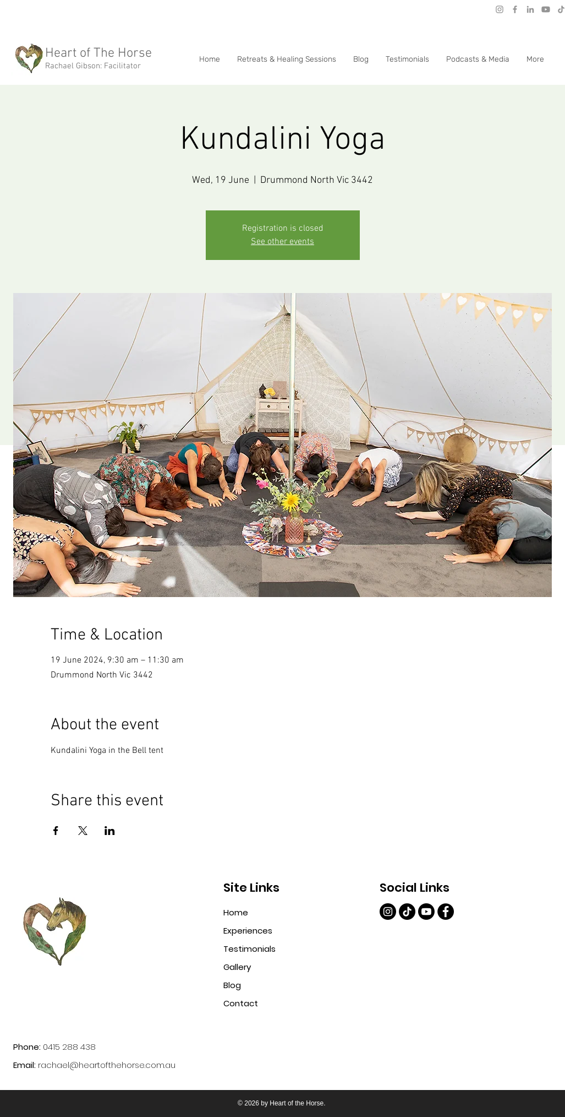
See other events (282, 241)
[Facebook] (515, 9)
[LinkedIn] (530, 9)
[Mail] (19, 8)
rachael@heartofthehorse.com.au (106, 1065)
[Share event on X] (83, 830)
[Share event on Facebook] (56, 830)
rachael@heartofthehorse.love (78, 8)
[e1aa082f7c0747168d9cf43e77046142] (388, 911)
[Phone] (160, 9)
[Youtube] (546, 9)
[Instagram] (499, 9)
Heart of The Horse (98, 53)
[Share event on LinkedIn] (110, 830)
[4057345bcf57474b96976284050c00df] (445, 911)
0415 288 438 (69, 1047)
